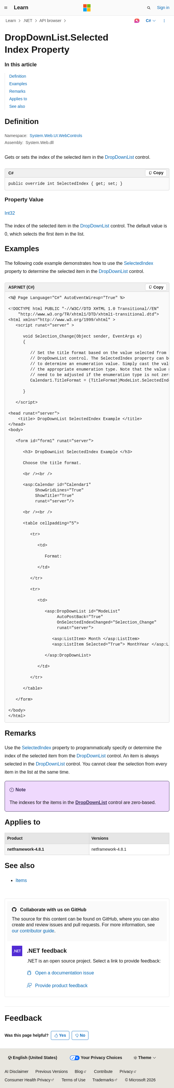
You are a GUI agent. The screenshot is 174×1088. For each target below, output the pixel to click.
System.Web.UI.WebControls (56, 135)
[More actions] (164, 20)
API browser (50, 20)
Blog (79, 1071)
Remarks (17, 91)
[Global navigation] (6, 8)
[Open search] (149, 8)
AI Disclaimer (16, 1071)
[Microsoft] (87, 8)
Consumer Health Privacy (28, 1080)
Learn (11, 20)
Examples (18, 83)
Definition (17, 76)
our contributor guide (33, 930)
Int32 (10, 213)
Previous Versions (51, 1071)
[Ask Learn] (136, 20)
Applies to (18, 98)
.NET (27, 20)
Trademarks (103, 1080)
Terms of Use (73, 1080)
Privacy (126, 1071)
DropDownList (119, 157)
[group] (87, 507)
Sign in (163, 7)
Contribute (103, 1071)
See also (17, 106)
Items (21, 880)
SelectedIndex (138, 263)
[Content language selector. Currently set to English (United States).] (32, 1058)
